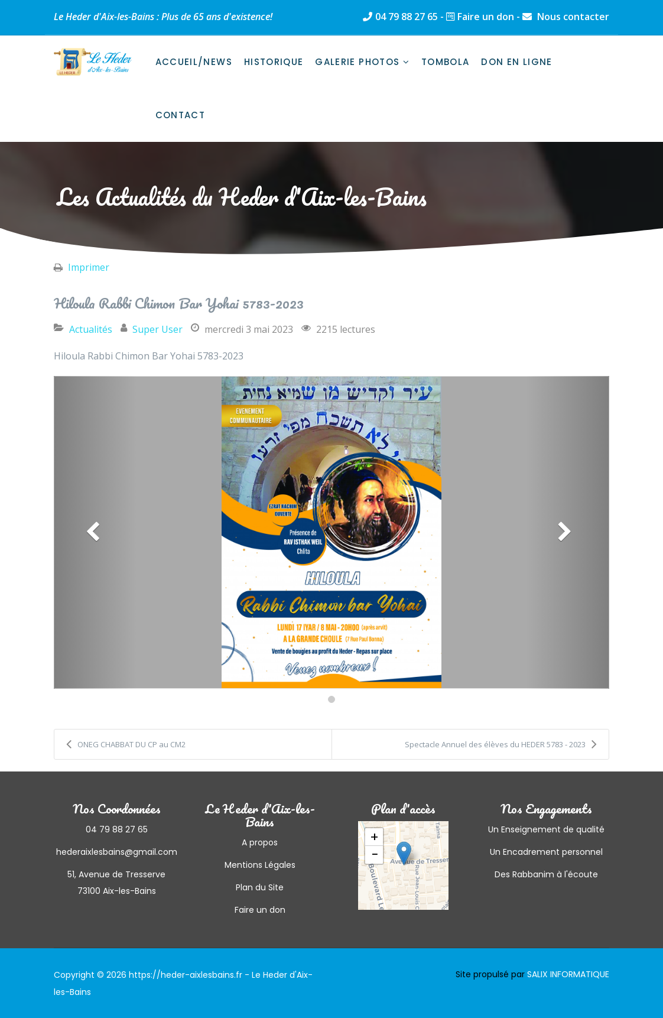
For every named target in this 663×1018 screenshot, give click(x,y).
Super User (157, 329)
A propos (260, 842)
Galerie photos (357, 62)
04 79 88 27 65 (406, 16)
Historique (274, 62)
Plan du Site (260, 887)
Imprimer (88, 267)
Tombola (445, 62)
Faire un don (485, 16)
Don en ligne (516, 62)
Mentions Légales (260, 865)
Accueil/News (193, 62)
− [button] (374, 855)
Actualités (90, 329)
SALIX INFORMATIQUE (568, 974)
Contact (180, 115)
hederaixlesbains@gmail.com (116, 852)
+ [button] (374, 837)
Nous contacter (572, 16)
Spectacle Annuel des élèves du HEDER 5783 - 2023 (501, 744)
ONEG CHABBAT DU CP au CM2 (126, 744)
